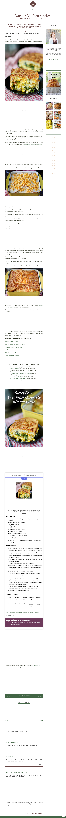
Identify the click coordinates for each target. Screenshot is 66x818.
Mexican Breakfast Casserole (11, 341)
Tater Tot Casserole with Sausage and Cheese (15, 344)
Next (41, 721)
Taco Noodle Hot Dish (15, 380)
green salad (39, 144)
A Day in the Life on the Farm (15, 727)
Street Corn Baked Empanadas (17, 378)
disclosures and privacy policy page (29, 27)
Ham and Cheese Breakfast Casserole (13, 347)
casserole (27, 695)
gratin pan (12, 307)
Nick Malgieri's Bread (36, 665)
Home (25, 721)
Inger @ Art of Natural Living (15, 772)
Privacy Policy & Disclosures (33, 813)
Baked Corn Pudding (15, 368)
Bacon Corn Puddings (15, 367)
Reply (39, 735)
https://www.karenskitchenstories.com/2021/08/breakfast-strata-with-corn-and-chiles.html (22, 612)
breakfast (21, 695)
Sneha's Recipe (10, 742)
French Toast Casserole (10, 350)
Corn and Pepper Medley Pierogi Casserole (20, 373)
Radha (8, 756)
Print (24, 478)
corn (24, 696)
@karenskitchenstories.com (20, 622)
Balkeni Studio (48, 817)
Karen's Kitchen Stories (33, 16)
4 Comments (9, 696)
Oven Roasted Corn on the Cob (17, 376)
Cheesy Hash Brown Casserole (12, 355)
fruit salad (33, 144)
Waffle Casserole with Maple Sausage (13, 353)
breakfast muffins (26, 144)
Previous (8, 721)
